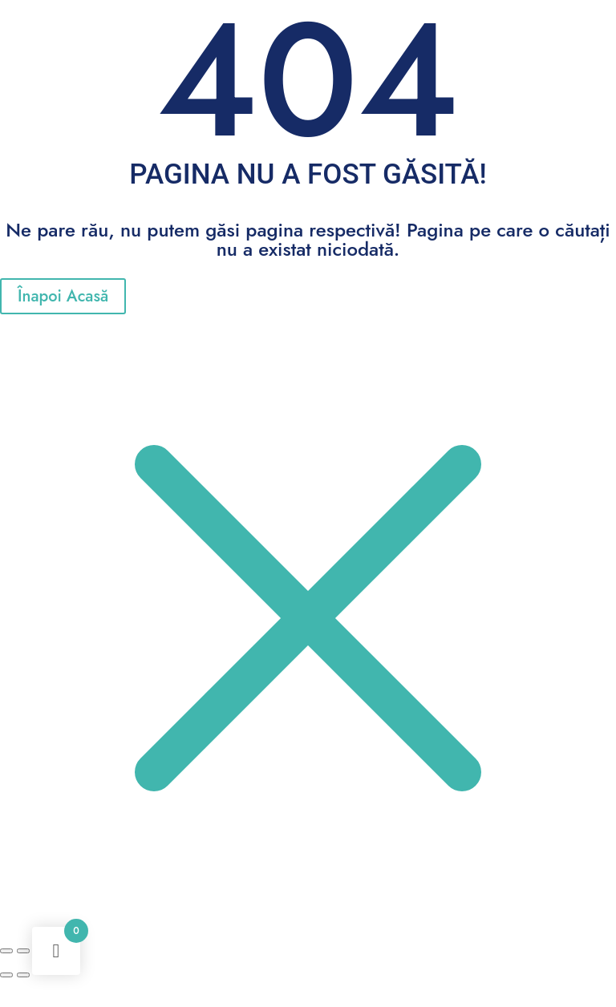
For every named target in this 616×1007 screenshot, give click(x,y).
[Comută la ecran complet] (23, 950)
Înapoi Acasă (63, 296)
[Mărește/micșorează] (6, 950)
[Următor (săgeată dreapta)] (23, 975)
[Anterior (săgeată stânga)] (6, 975)
